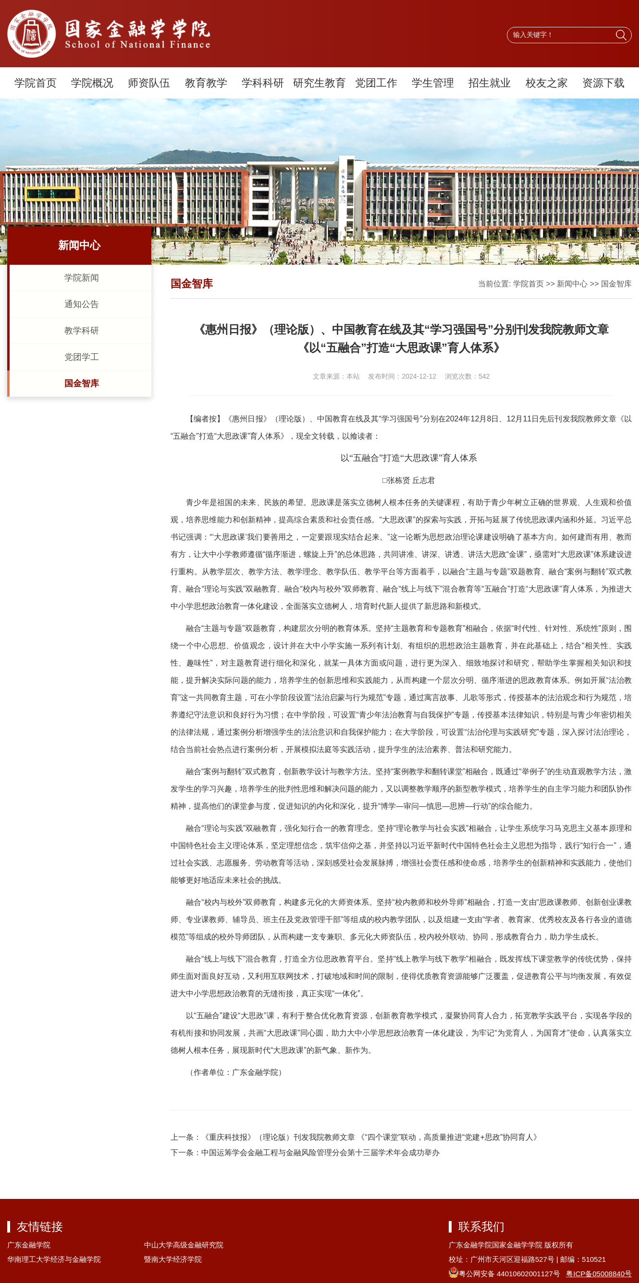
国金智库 (81, 383)
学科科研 (263, 83)
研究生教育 (319, 83)
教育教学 (206, 83)
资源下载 (603, 83)
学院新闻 (81, 278)
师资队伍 (149, 83)
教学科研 (81, 330)
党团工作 (376, 83)
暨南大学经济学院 (173, 1259)
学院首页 (35, 83)
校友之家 (547, 83)
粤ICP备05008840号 (599, 1274)
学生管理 (433, 83)
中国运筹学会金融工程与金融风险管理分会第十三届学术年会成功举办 (320, 1152)
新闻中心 (572, 284)
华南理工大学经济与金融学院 (54, 1259)
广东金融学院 (28, 1245)
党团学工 (81, 357)
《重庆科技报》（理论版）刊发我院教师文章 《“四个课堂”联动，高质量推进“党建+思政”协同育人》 (371, 1137)
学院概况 (92, 83)
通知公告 (81, 304)
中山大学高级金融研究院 (183, 1245)
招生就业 (489, 83)
